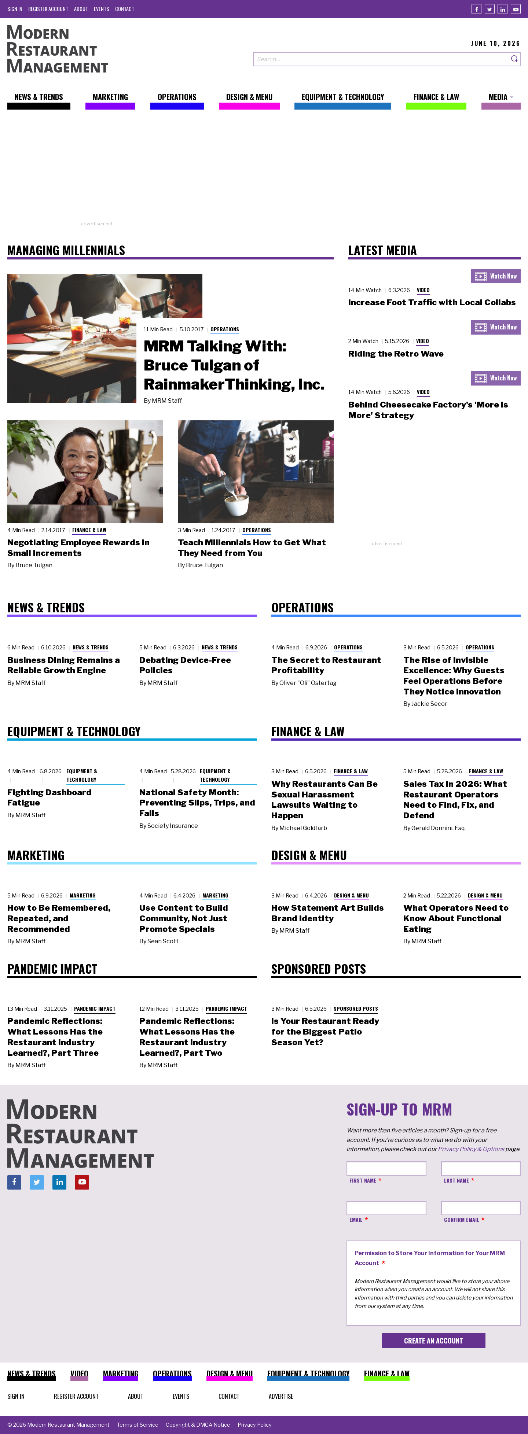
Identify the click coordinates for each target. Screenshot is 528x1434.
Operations (224, 329)
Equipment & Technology (81, 775)
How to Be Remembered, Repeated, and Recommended (58, 918)
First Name (362, 1180)
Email (356, 1219)
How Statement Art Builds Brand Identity (327, 913)
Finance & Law (89, 530)
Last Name (456, 1180)
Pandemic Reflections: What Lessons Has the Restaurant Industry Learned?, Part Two (187, 1037)
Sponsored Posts (356, 1008)
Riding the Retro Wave (396, 354)
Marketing (83, 895)
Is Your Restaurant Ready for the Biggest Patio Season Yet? (325, 1031)
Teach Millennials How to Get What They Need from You (252, 547)
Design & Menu (351, 895)
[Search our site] (381, 59)
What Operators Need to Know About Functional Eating (456, 918)
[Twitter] (490, 9)
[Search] (515, 59)
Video (423, 290)
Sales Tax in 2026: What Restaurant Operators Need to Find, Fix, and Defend (455, 800)
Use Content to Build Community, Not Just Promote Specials (183, 918)
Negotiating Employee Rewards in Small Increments (78, 547)
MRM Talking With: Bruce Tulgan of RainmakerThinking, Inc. (234, 365)
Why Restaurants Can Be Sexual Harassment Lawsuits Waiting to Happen (324, 800)
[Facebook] (476, 9)
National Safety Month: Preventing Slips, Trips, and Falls (197, 803)
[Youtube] (516, 9)
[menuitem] (14, 8)
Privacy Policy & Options (471, 1149)
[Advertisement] (264, 169)
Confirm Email (461, 1219)
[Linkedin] (502, 9)
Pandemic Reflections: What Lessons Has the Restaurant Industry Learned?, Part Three (55, 1037)
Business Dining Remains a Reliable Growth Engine (63, 665)
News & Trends (91, 647)
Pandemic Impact (94, 1008)
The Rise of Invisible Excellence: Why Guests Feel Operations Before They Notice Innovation (454, 676)
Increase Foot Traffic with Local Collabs (432, 302)
